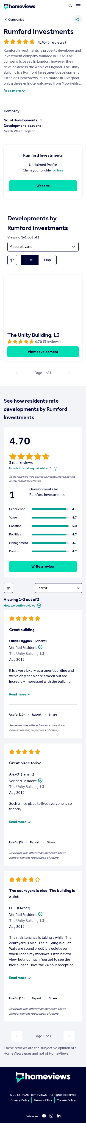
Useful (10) (17, 715)
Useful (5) (16, 842)
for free (58, 170)
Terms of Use (43, 1100)
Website (43, 186)
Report (37, 715)
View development (43, 352)
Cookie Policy (66, 1100)
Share (53, 715)
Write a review (43, 566)
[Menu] (78, 6)
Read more (15, 91)
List (29, 260)
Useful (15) (17, 998)
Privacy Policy (20, 1100)
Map (47, 260)
